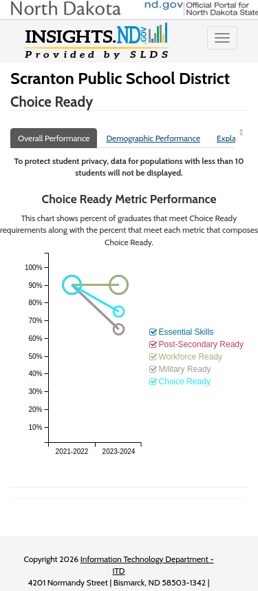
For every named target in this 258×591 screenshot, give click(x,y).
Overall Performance (53, 138)
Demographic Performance (153, 138)
